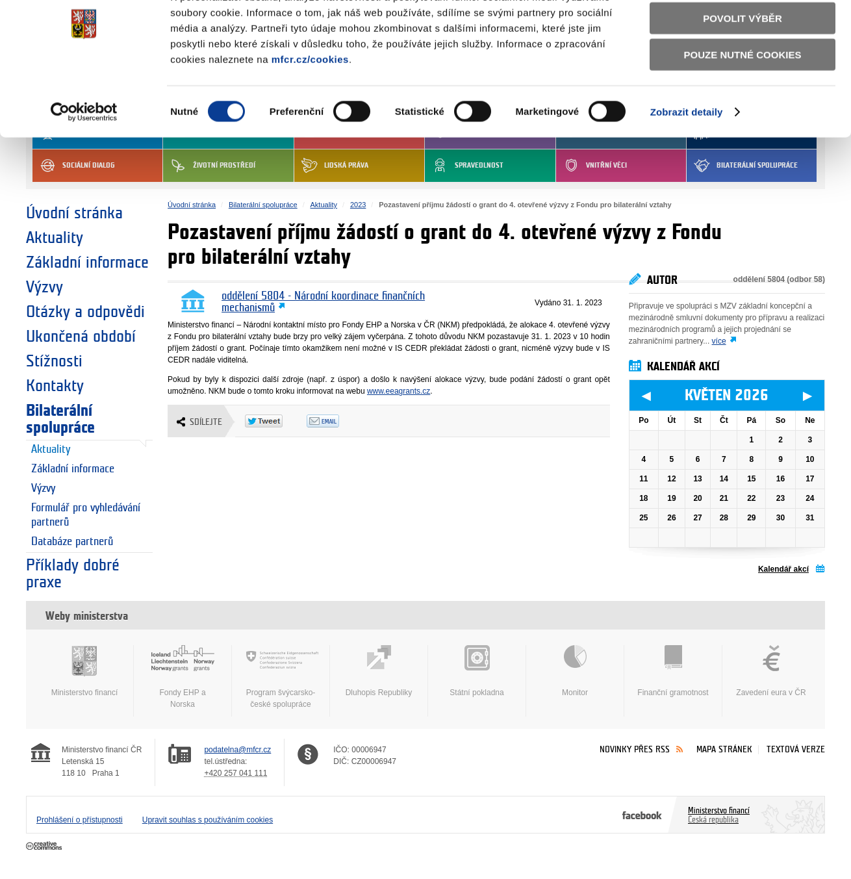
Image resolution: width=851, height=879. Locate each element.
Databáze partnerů (72, 542)
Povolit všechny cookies (742, 31)
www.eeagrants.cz (398, 391)
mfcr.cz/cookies (310, 109)
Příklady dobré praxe (73, 573)
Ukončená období (81, 336)
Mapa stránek (724, 749)
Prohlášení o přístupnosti (79, 819)
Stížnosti (54, 361)
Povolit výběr (742, 68)
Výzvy (44, 287)
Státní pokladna (477, 671)
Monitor (575, 671)
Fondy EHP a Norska (182, 677)
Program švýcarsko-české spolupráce (280, 677)
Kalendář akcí (783, 569)
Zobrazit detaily (686, 162)
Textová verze (796, 749)
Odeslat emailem (337, 420)
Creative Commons (45, 846)
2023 (358, 205)
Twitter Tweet (276, 420)
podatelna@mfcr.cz (237, 749)
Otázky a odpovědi (85, 312)
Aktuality (54, 238)
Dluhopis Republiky (378, 671)
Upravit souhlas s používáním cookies (207, 819)
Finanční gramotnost (673, 671)
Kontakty (55, 386)
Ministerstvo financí (84, 671)
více (719, 341)
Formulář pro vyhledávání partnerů (85, 515)
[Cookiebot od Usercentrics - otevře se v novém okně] (84, 162)
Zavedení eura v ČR (771, 671)
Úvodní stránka (74, 213)
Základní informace (87, 262)
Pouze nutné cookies (743, 104)
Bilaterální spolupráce (60, 419)
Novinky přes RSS (635, 749)
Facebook (642, 814)
